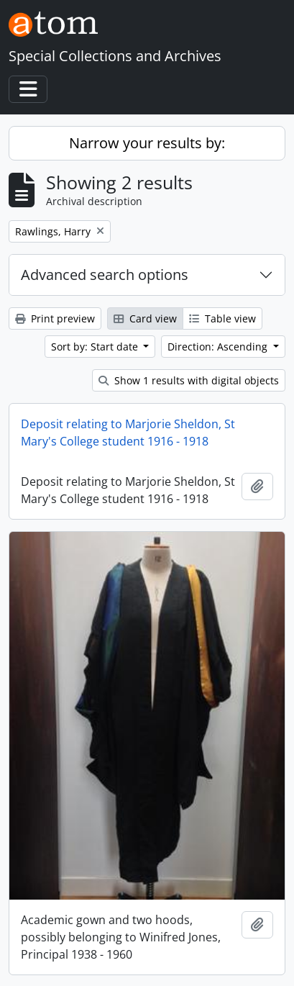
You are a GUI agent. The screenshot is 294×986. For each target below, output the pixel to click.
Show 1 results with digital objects (188, 380)
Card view (145, 318)
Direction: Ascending (218, 346)
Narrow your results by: (147, 143)
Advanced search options (104, 274)
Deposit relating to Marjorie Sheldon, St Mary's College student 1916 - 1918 (128, 432)
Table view (222, 318)
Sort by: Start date (96, 346)
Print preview (55, 318)
